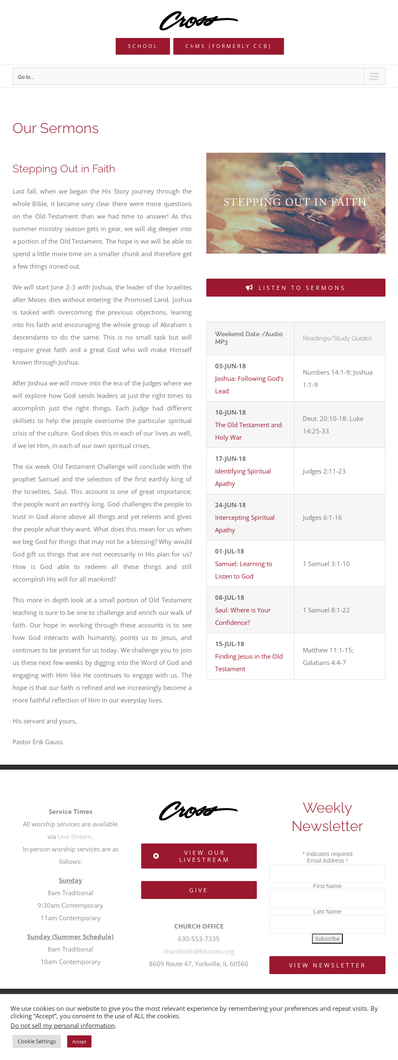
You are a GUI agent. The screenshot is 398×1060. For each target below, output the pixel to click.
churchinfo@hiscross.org (198, 951)
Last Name (327, 911)
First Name (327, 886)
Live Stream (74, 836)
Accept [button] (79, 1041)
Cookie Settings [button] (37, 1041)
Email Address (327, 860)
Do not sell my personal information (62, 1025)
